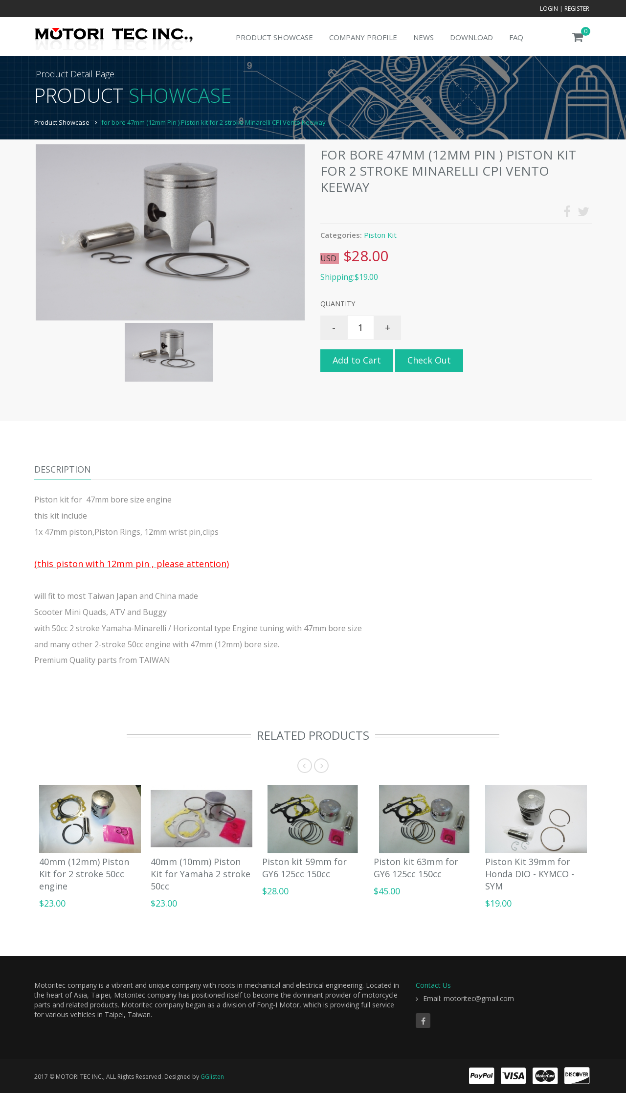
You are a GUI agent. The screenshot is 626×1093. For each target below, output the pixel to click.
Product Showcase (274, 37)
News (423, 37)
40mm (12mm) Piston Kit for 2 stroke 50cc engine (84, 874)
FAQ (516, 37)
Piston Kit (380, 235)
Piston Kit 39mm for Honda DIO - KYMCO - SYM (529, 874)
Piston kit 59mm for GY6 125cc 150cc (304, 868)
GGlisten (212, 1076)
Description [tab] (62, 469)
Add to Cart (357, 360)
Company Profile (363, 37)
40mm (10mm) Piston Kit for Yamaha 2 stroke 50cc (200, 874)
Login (549, 8)
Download (471, 37)
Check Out (429, 360)
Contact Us (433, 985)
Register (576, 8)
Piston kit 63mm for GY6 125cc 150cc (416, 868)
